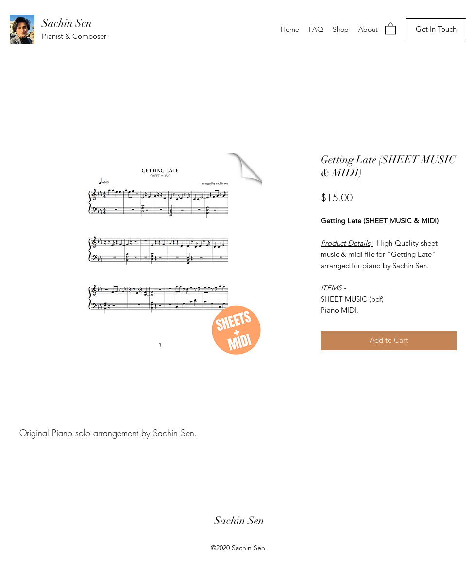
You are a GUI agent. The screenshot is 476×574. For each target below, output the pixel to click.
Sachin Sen (67, 23)
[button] (390, 28)
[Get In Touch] (436, 29)
